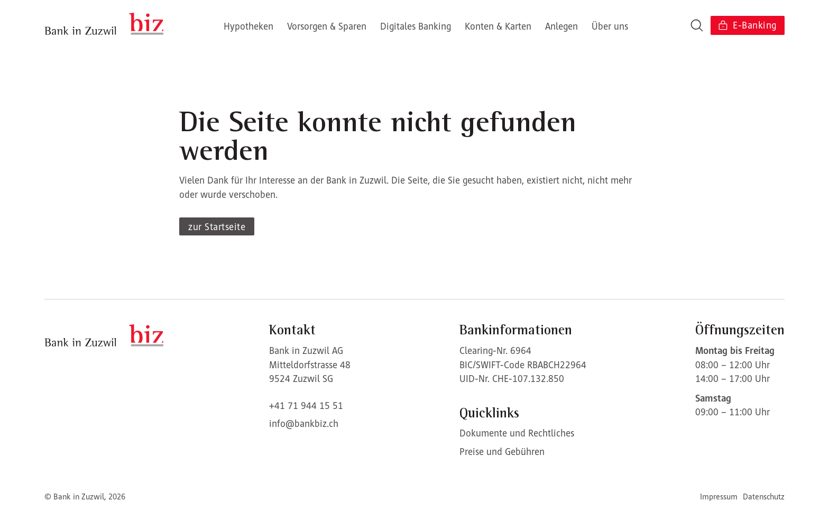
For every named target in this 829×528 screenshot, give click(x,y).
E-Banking (746, 25)
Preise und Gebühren (502, 451)
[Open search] (696, 25)
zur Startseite (216, 227)
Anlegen (561, 26)
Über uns (610, 26)
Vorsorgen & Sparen (326, 26)
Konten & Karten (498, 26)
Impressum (719, 496)
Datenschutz (764, 496)
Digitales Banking (415, 26)
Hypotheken (248, 26)
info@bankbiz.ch (303, 423)
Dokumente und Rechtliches (516, 433)
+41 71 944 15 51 (306, 405)
